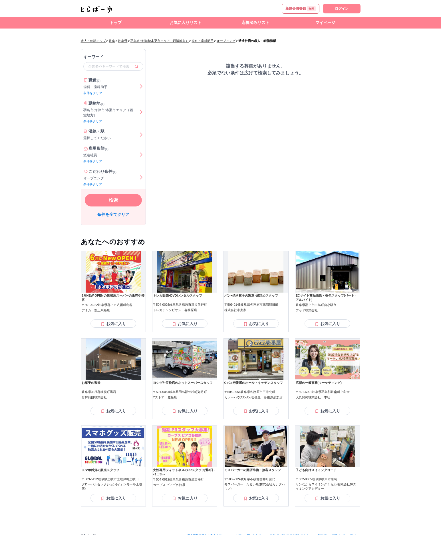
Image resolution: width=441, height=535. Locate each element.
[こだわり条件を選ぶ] (141, 178)
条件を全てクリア (113, 214)
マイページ (325, 22)
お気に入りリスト (186, 22)
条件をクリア (92, 93)
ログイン (342, 9)
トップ (116, 22)
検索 (113, 200)
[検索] (136, 66)
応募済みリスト (255, 22)
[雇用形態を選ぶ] (141, 154)
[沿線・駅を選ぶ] (141, 134)
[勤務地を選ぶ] (141, 112)
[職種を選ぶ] (141, 86)
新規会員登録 (300, 8)
